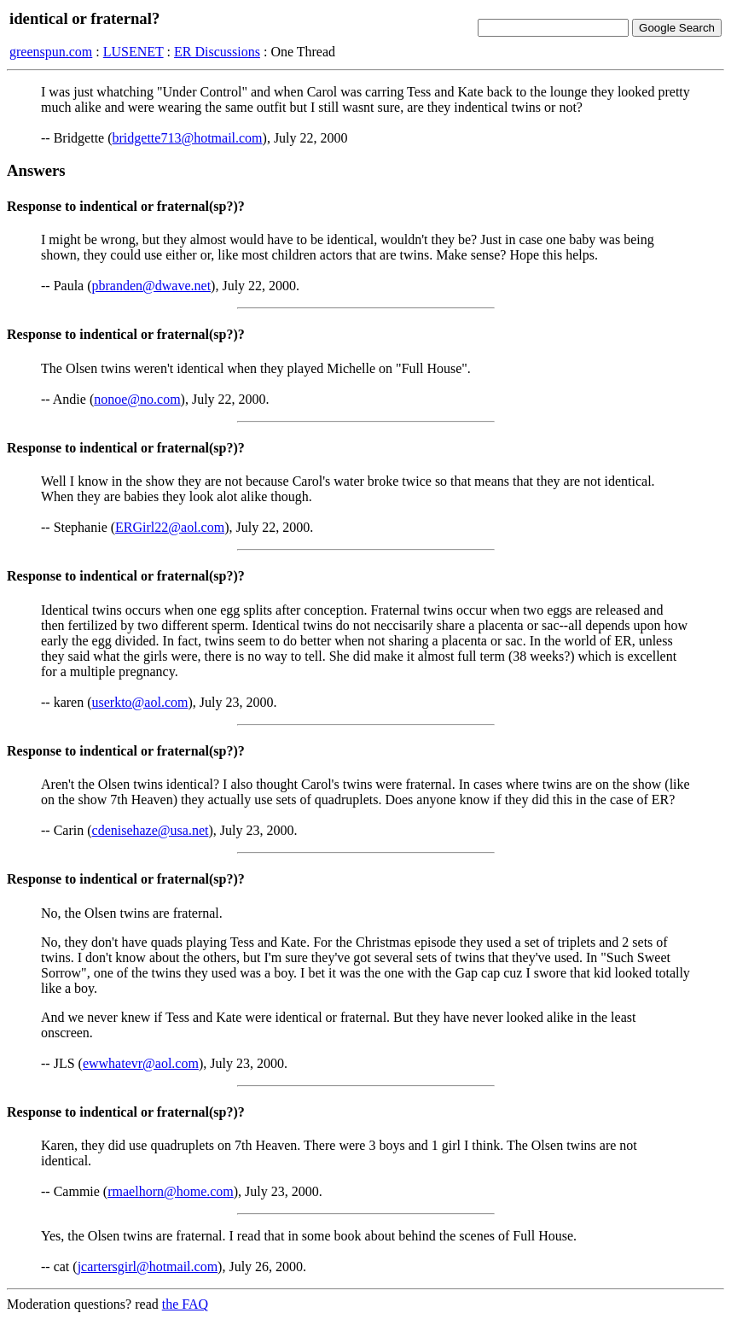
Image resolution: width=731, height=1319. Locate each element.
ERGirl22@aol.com (169, 527)
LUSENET (133, 51)
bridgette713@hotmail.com (188, 138)
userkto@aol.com (140, 702)
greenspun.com (50, 51)
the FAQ (185, 1304)
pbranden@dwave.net (152, 285)
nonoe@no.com (137, 399)
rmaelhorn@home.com (170, 1191)
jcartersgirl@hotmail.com (148, 1266)
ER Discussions (217, 51)
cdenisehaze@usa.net (150, 830)
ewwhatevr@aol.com (141, 1063)
